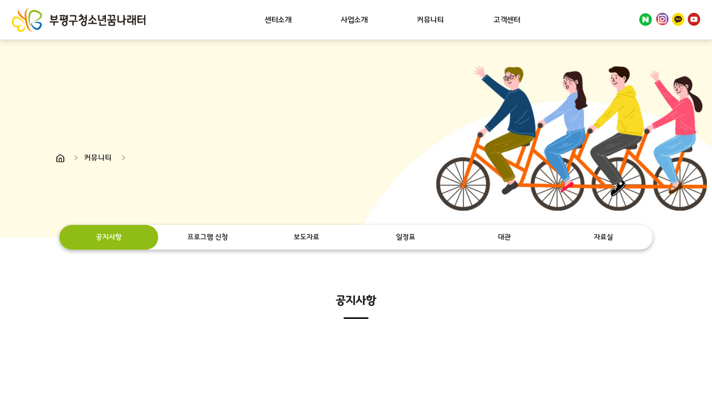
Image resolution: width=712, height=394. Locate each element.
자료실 (603, 237)
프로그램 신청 (207, 237)
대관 (504, 237)
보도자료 (306, 237)
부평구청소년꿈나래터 (78, 20)
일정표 (405, 237)
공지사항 (109, 237)
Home (60, 158)
